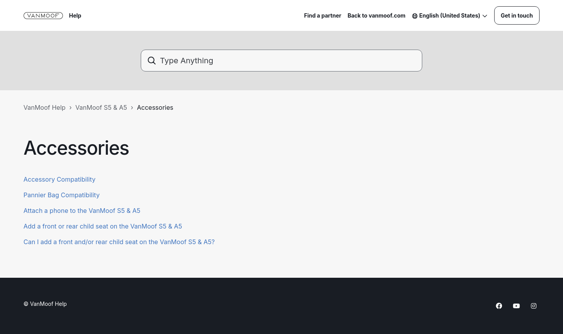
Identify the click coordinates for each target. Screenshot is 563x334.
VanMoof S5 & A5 (101, 107)
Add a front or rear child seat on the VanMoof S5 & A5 (102, 226)
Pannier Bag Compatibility (61, 195)
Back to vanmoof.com (376, 15)
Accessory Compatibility (59, 179)
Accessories (155, 107)
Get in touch (517, 15)
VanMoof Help (44, 107)
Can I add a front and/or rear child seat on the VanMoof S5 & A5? (119, 242)
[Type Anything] (281, 60)
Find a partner (322, 15)
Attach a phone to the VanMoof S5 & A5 (81, 210)
